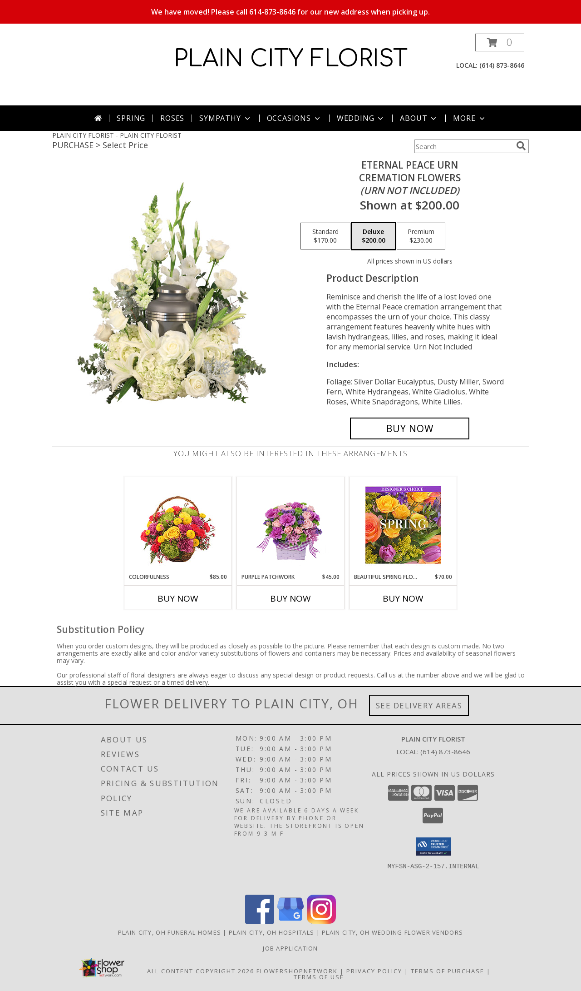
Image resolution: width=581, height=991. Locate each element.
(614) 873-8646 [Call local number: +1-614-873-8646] (501, 65)
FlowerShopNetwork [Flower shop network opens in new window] (297, 971)
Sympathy (225, 118)
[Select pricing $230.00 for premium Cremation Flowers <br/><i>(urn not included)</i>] (421, 236)
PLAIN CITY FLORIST (291, 59)
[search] (521, 146)
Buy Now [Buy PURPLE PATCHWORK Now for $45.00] (290, 598)
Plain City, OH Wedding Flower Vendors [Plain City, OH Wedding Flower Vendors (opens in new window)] (392, 932)
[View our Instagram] (321, 921)
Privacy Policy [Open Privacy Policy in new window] (374, 971)
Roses (172, 118)
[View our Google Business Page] (290, 921)
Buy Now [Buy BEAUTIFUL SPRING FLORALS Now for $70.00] (403, 598)
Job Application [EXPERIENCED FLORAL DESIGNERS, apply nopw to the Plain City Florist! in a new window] (290, 948)
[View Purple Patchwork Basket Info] (291, 525)
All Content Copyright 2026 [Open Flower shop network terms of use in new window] (200, 971)
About (419, 118)
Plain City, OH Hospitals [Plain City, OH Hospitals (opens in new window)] (271, 932)
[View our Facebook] (259, 921)
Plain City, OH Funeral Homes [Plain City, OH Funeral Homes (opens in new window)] (169, 932)
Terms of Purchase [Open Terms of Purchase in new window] (447, 971)
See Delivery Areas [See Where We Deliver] (419, 705)
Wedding (361, 118)
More (469, 118)
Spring (131, 118)
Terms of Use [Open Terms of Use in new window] (319, 977)
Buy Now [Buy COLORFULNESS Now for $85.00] (178, 598)
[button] (499, 42)
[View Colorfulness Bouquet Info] (178, 525)
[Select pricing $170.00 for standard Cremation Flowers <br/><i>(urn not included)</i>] (325, 236)
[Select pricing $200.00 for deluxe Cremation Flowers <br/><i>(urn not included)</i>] (373, 236)
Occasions (294, 118)
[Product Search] (463, 146)
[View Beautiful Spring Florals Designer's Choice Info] (403, 525)
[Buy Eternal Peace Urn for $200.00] (409, 428)
